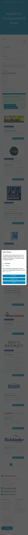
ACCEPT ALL (14, 275)
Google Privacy (8, 271)
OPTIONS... (14, 282)
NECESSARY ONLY (14, 279)
